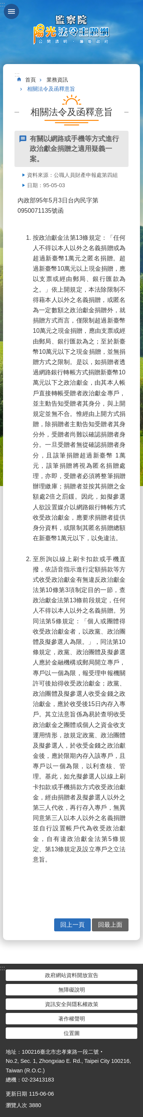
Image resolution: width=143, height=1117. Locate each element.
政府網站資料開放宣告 (71, 975)
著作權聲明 (71, 1019)
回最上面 (110, 924)
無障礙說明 (71, 990)
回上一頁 (72, 924)
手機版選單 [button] (11, 11)
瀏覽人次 (16, 1105)
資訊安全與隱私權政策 (71, 1004)
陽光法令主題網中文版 (72, 29)
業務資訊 (57, 80)
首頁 (30, 80)
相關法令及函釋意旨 (51, 89)
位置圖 (72, 1033)
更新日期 (16, 1094)
